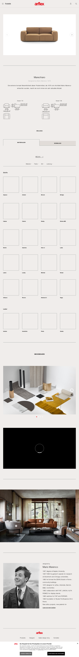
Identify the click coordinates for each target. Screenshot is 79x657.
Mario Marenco (42, 81)
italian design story (44, 638)
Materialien (21, 142)
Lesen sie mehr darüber (49, 607)
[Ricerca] (76, 4)
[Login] (70, 4)
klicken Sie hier (53, 648)
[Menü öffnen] (3, 4)
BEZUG (38, 157)
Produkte (8, 3)
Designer (32, 638)
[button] (72, 34)
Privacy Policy (32, 649)
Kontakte (56, 638)
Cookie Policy (41, 649)
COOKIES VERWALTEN (26, 653)
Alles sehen (39, 130)
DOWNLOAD (57, 143)
